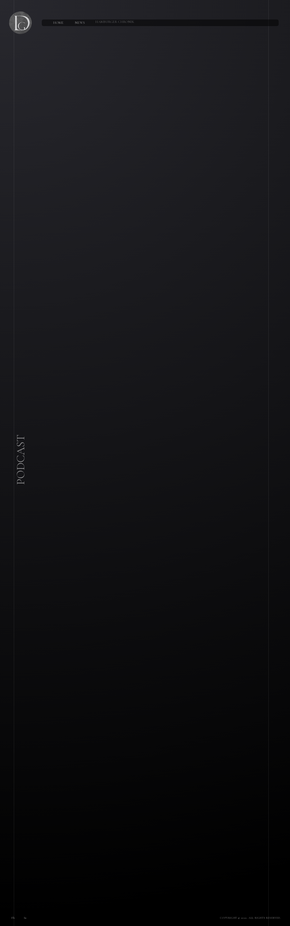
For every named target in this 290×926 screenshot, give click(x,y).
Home (57, 21)
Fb (11, 916)
